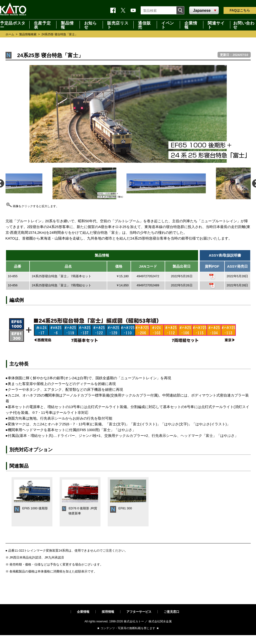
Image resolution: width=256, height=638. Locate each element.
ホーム (10, 34)
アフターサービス (138, 612)
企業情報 (190, 25)
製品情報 (67, 25)
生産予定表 (42, 25)
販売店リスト (117, 25)
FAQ (240, 10)
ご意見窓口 (171, 612)
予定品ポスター (12, 25)
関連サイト (216, 25)
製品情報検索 (28, 34)
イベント (167, 25)
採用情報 (108, 612)
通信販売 (144, 25)
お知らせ (90, 25)
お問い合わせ (243, 25)
